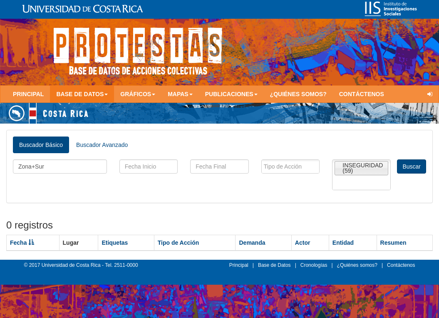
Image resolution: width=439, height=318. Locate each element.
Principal (28, 94)
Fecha (22, 242)
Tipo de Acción (178, 242)
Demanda (252, 242)
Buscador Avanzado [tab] (102, 145)
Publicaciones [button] (231, 94)
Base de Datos (274, 265)
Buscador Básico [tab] (41, 145)
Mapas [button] (180, 94)
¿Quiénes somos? (298, 94)
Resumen (393, 242)
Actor (302, 242)
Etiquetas (115, 242)
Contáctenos (361, 94)
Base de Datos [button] (82, 94)
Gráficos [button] (137, 94)
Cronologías (313, 265)
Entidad (343, 242)
